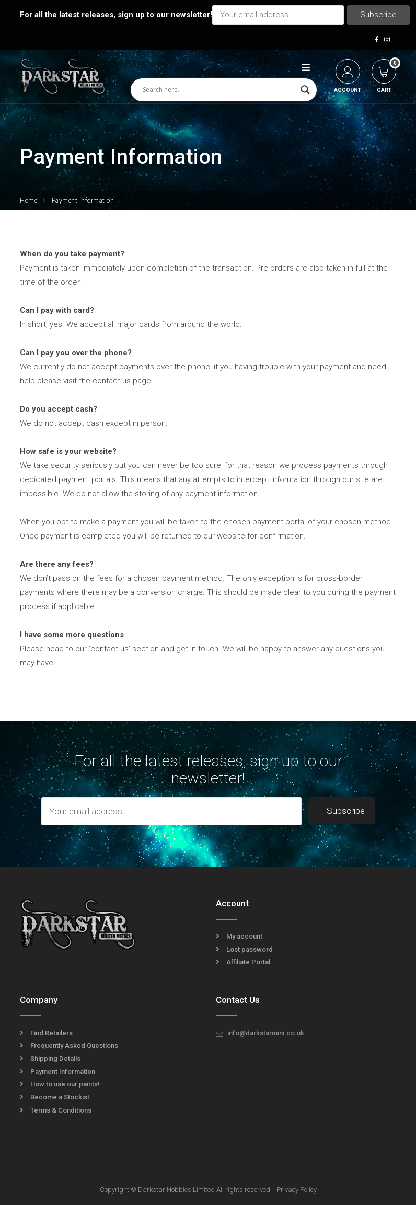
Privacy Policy (296, 1190)
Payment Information (62, 1071)
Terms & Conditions (60, 1110)
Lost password (249, 949)
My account (244, 936)
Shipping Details (55, 1058)
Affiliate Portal (248, 962)
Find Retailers (51, 1033)
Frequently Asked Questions (74, 1045)
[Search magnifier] (305, 90)
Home (28, 200)
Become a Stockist (59, 1097)
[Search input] (219, 90)
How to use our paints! (65, 1084)
